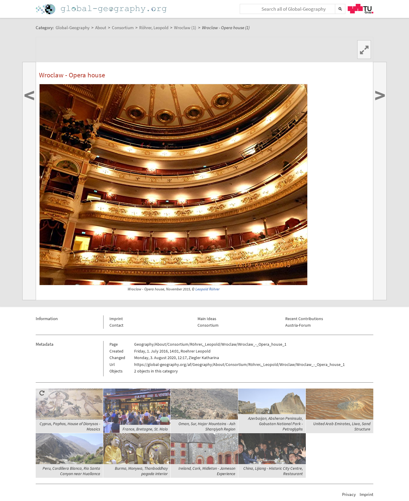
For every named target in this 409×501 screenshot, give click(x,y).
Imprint (116, 318)
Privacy (349, 494)
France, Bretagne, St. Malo (145, 429)
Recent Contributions (304, 318)
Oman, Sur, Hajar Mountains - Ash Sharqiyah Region (206, 426)
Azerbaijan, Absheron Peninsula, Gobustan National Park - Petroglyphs (275, 424)
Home (102, 9)
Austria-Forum (298, 325)
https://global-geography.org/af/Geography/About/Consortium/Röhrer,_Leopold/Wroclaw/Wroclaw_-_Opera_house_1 (239, 364)
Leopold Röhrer (207, 289)
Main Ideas (207, 318)
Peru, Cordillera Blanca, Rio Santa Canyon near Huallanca (71, 471)
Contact (116, 325)
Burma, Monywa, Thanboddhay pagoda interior (141, 471)
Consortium (208, 325)
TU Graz (360, 8)
